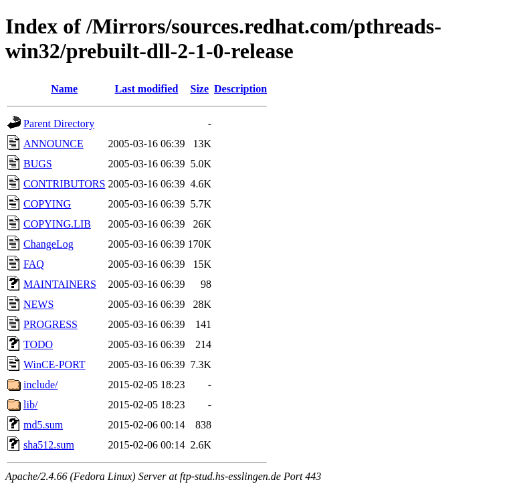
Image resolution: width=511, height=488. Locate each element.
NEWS (38, 304)
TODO (38, 344)
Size (200, 88)
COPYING (47, 204)
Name (64, 88)
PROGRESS (50, 324)
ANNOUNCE (53, 143)
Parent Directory (58, 123)
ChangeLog (48, 244)
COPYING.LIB (57, 224)
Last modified (147, 88)
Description (240, 88)
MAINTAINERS (59, 284)
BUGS (37, 163)
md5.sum (43, 424)
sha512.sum (48, 445)
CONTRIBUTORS (64, 183)
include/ (40, 384)
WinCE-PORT (54, 364)
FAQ (33, 264)
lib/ (30, 404)
